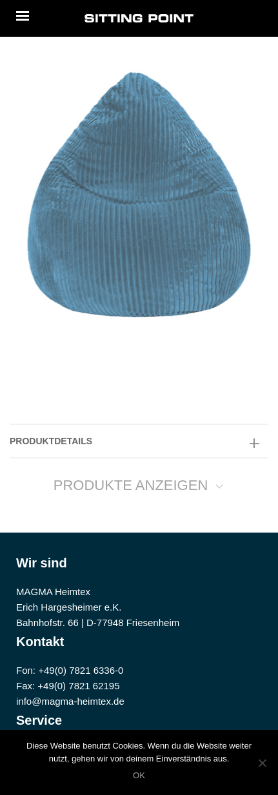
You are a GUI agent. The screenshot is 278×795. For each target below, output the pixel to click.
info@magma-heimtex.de (70, 701)
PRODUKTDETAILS (51, 441)
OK (139, 775)
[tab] (139, 441)
